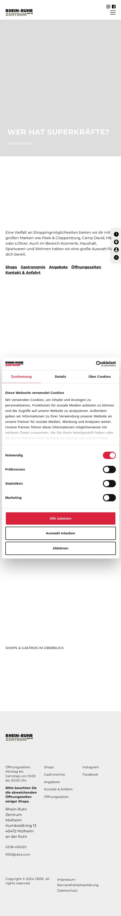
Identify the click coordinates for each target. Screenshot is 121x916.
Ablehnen (60, 548)
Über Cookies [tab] (99, 376)
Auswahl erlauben (60, 533)
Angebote (58, 267)
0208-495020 (15, 847)
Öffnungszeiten (86, 267)
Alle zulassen (60, 518)
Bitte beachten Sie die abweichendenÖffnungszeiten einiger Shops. (21, 794)
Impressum (66, 879)
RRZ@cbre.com (17, 854)
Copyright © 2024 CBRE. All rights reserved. (27, 881)
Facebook (90, 774)
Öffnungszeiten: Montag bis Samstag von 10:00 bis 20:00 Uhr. (20, 774)
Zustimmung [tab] (21, 376)
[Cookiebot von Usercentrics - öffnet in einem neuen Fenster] (96, 364)
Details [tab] (60, 376)
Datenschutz (67, 890)
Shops (11, 267)
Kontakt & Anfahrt (23, 272)
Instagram (90, 767)
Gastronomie (33, 267)
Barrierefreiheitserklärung (78, 885)
